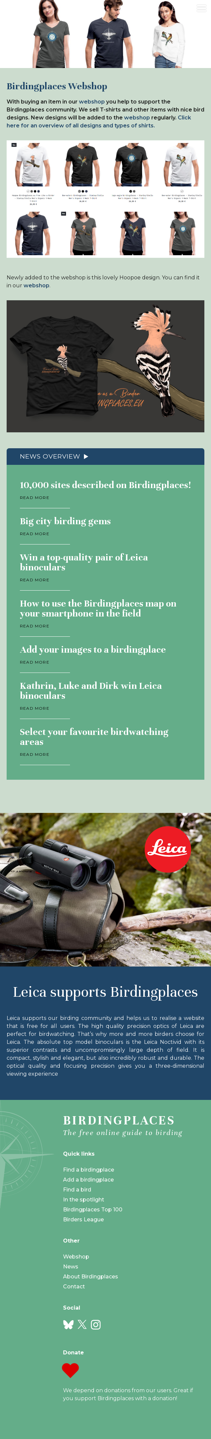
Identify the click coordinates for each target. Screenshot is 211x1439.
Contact (74, 1286)
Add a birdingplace (88, 1180)
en (176, 8)
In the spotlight (83, 1199)
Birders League (83, 1219)
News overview (50, 456)
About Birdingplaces (90, 1276)
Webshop (76, 1257)
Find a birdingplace (88, 1170)
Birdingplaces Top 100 (92, 1209)
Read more (34, 497)
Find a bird (77, 1190)
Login (156, 8)
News (70, 1266)
